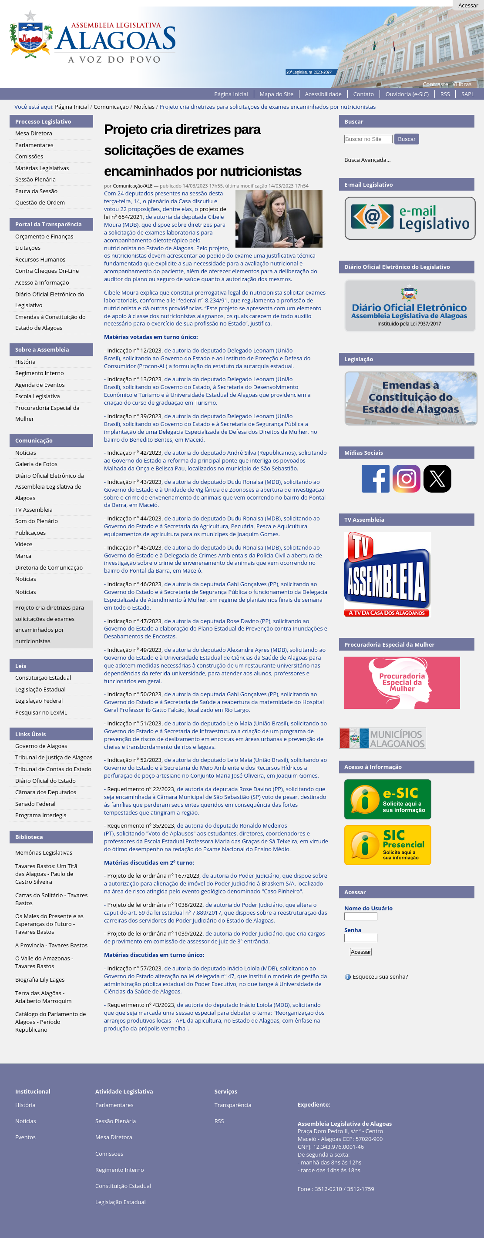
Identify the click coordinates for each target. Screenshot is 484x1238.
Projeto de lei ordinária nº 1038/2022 (154, 905)
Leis (20, 666)
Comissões (109, 1153)
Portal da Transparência (48, 224)
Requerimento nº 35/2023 (140, 825)
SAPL (467, 94)
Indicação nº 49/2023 (134, 650)
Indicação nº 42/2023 (134, 452)
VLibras (462, 84)
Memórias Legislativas (43, 852)
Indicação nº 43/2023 (134, 482)
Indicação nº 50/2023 (134, 694)
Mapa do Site (276, 94)
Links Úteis (30, 734)
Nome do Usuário (368, 908)
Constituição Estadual (123, 1186)
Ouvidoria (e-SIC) (407, 94)
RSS (445, 94)
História (25, 1105)
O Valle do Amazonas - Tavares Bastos (44, 962)
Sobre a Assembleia (42, 349)
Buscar (353, 121)
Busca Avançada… (367, 160)
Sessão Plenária (115, 1121)
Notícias (144, 107)
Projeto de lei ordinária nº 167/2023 (153, 875)
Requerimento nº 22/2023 (140, 789)
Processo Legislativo (43, 121)
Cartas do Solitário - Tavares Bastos (51, 899)
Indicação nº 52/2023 (134, 760)
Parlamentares (114, 1105)
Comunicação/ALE (132, 185)
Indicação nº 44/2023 (134, 518)
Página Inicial (231, 94)
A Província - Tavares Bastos (51, 945)
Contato (363, 94)
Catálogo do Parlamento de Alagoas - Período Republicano (50, 1021)
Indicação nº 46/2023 (134, 584)
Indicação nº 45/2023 (134, 547)
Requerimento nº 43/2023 (140, 1005)
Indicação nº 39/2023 (134, 416)
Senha (352, 930)
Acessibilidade (323, 94)
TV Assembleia (364, 519)
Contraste (435, 84)
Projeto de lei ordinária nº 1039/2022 (154, 933)
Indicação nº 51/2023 (134, 723)
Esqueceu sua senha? (376, 976)
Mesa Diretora (113, 1137)
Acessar (468, 5)
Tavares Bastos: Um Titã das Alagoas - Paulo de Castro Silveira (46, 874)
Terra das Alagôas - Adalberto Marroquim (43, 997)
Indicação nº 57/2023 (134, 968)
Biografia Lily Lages (39, 979)
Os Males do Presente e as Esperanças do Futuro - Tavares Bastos (49, 924)
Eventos (25, 1137)
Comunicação (111, 107)
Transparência (233, 1105)
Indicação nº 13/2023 (134, 379)
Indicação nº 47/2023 (134, 621)
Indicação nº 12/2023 (134, 350)
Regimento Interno (119, 1170)
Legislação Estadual (120, 1202)
